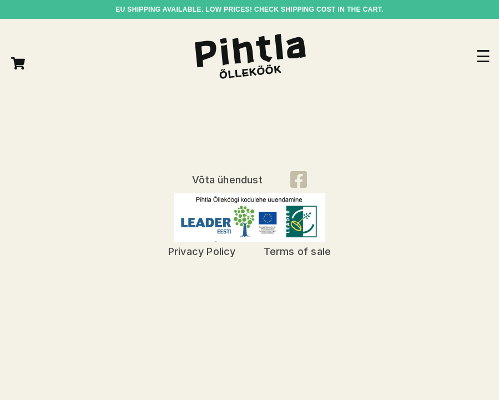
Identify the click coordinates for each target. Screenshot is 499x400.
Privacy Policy (202, 251)
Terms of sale (297, 251)
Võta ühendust (227, 180)
